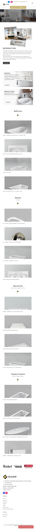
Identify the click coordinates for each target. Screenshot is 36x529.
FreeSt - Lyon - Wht (7, 172)
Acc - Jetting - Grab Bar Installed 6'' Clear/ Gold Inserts (14, 223)
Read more (6, 63)
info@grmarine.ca (24, 1)
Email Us (22, 7)
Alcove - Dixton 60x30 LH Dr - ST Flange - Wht (12, 191)
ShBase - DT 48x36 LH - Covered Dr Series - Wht (13, 311)
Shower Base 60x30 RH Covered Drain (11, 348)
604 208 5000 (15, 1)
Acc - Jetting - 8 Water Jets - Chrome (10, 260)
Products (5, 502)
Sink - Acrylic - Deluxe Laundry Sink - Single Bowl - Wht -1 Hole (15, 437)
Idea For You (5, 507)
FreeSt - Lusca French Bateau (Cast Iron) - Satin (12, 153)
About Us (5, 500)
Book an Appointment (8, 509)
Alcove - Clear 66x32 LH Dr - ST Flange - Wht (12, 367)
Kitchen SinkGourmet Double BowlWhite (11, 279)
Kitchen (5, 516)
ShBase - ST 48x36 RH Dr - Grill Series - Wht (12, 455)
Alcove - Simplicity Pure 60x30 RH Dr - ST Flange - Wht (14, 135)
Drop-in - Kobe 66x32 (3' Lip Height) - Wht (11, 418)
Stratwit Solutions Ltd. (18, 525)
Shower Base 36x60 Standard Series (10, 330)
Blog (4, 505)
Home (4, 498)
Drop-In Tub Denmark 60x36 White (10, 399)
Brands (4, 503)
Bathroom (5, 514)
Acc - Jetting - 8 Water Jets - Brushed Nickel (12, 242)
